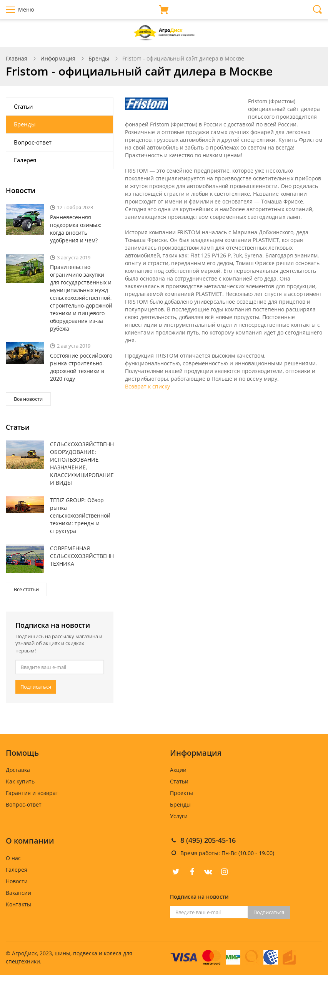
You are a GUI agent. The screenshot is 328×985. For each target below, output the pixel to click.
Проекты (181, 793)
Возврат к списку (147, 386)
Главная (16, 58)
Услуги (179, 816)
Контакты (18, 904)
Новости (17, 881)
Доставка (18, 769)
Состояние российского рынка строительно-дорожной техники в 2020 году (81, 367)
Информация (57, 58)
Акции (178, 769)
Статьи (23, 106)
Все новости (28, 398)
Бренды (98, 58)
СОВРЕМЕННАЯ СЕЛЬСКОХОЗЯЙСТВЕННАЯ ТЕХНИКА (81, 556)
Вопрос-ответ (33, 142)
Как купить (20, 781)
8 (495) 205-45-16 (208, 840)
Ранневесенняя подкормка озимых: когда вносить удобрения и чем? (76, 228)
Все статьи (26, 589)
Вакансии (18, 892)
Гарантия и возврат (32, 793)
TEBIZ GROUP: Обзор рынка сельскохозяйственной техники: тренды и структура (80, 515)
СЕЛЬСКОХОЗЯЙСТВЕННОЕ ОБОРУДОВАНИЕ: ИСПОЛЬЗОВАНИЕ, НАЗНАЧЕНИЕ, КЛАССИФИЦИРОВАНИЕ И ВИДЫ (81, 463)
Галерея (25, 160)
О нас (13, 858)
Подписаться (35, 686)
